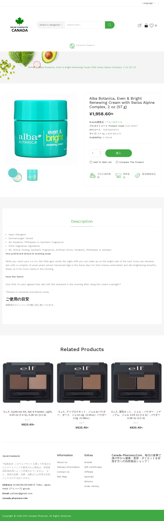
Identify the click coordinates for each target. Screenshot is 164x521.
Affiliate (88, 471)
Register (140, 25)
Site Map (62, 476)
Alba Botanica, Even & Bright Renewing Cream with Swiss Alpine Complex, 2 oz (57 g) (87, 67)
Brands (88, 462)
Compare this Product (132, 162)
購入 (118, 153)
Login (145, 25)
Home (31, 67)
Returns (88, 481)
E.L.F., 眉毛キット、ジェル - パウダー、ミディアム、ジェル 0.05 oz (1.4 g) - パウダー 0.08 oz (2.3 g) (136, 414)
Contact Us (63, 471)
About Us (62, 462)
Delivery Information (68, 466)
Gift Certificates (93, 466)
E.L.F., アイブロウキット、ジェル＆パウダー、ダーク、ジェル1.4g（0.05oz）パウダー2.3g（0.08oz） (82, 414)
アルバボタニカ (114, 122)
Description (82, 220)
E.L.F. (27, 419)
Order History (91, 486)
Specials (89, 476)
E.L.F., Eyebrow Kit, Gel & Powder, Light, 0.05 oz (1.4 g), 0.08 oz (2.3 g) (28, 413)
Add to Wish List (102, 162)
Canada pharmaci (38, 515)
